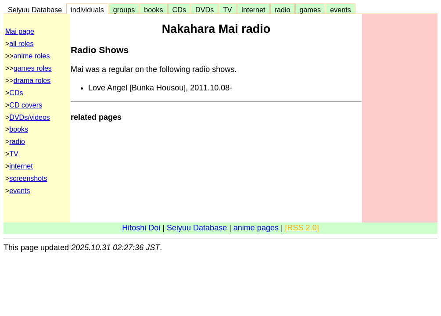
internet (20, 166)
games (310, 10)
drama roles (32, 80)
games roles (33, 68)
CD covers (25, 105)
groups (124, 10)
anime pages (256, 227)
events (340, 10)
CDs (179, 10)
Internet (253, 10)
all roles (21, 43)
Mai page (19, 31)
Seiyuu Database (35, 10)
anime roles (32, 56)
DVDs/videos (29, 117)
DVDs (204, 10)
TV (227, 10)
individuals (87, 10)
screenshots (28, 178)
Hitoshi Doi (141, 227)
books (153, 10)
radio (282, 10)
